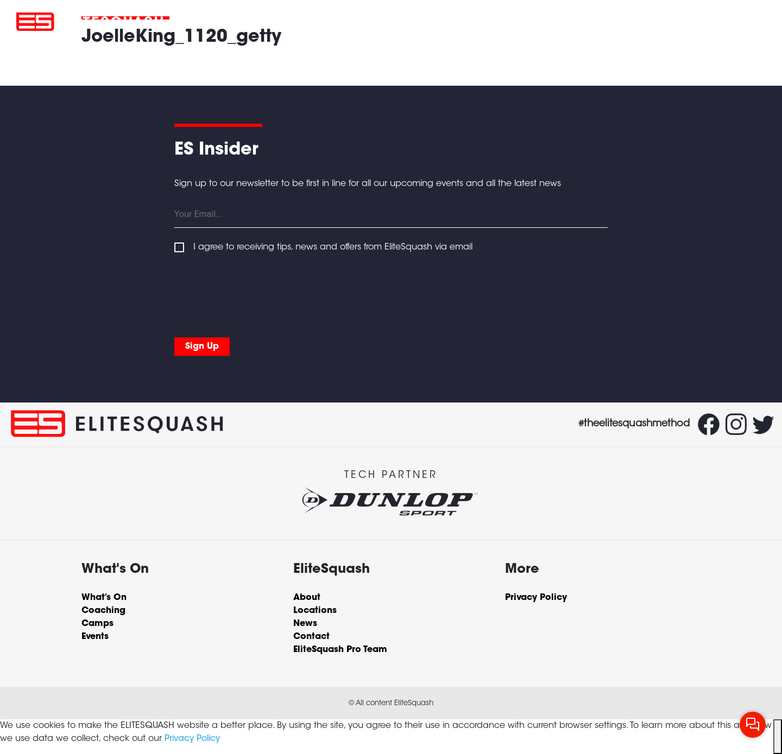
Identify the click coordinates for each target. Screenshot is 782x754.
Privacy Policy (192, 738)
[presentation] (256, 293)
